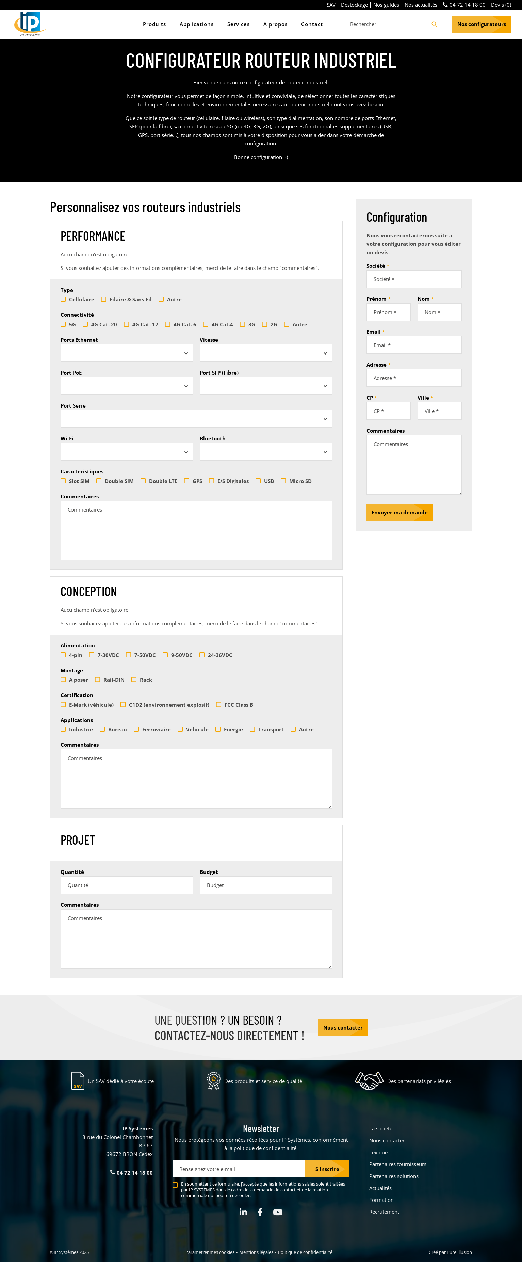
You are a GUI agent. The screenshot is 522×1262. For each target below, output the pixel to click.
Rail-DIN (110, 679)
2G (269, 324)
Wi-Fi (67, 438)
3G (247, 324)
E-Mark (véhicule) (87, 704)
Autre (170, 299)
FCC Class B (234, 704)
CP (369, 397)
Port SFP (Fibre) (219, 372)
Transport (267, 729)
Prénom (376, 298)
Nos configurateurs (481, 24)
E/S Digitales (229, 481)
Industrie (77, 729)
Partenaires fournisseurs (397, 1164)
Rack (141, 679)
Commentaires (80, 496)
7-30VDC (104, 655)
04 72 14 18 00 (464, 4)
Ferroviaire (152, 729)
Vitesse (209, 339)
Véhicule (193, 729)
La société (380, 1128)
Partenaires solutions (394, 1176)
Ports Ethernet (79, 339)
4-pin (71, 655)
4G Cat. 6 (180, 324)
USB (265, 481)
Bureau (113, 729)
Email (373, 331)
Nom (424, 298)
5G (68, 324)
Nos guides (386, 4)
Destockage (354, 4)
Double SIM (115, 481)
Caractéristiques (82, 471)
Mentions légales (256, 1252)
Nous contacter (343, 1027)
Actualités (380, 1188)
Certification (77, 695)
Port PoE (71, 372)
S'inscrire (327, 1168)
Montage (72, 670)
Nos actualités (421, 4)
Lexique (378, 1152)
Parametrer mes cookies (209, 1252)
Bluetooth (213, 438)
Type (67, 290)
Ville (423, 397)
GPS (193, 481)
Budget (209, 871)
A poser (74, 679)
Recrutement (384, 1211)
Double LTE (159, 481)
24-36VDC (215, 655)
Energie (229, 729)
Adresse (376, 364)
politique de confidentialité (265, 1148)
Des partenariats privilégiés (419, 1080)
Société (375, 265)
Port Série (73, 405)
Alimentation (78, 645)
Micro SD (296, 481)
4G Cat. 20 (100, 324)
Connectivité (77, 314)
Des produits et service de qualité (263, 1080)
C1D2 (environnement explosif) (164, 704)
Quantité (72, 871)
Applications (77, 719)
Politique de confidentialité (305, 1252)
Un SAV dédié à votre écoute (121, 1080)
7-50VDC (141, 655)
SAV (331, 4)
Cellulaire (77, 299)
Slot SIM (75, 481)
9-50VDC (178, 655)
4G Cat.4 (218, 324)
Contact (312, 24)
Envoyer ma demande (400, 512)
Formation (381, 1199)
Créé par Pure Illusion (450, 1252)
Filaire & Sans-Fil (126, 299)
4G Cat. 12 (141, 324)
